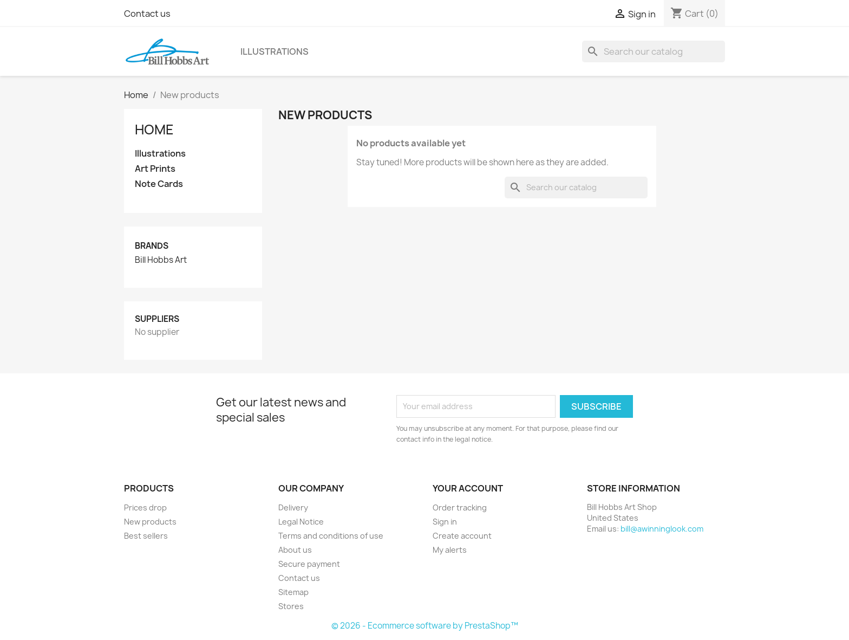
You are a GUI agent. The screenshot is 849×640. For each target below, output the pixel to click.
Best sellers (146, 536)
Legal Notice (301, 521)
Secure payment (309, 564)
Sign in (445, 521)
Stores (291, 606)
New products (150, 521)
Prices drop (145, 507)
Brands (151, 245)
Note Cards (159, 184)
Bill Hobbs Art (161, 260)
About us (295, 550)
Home (154, 129)
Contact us (147, 14)
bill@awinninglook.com (662, 528)
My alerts (450, 550)
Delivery (293, 507)
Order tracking (460, 507)
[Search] (653, 51)
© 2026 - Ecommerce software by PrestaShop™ (424, 625)
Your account (468, 488)
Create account (462, 536)
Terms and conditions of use (330, 536)
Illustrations (274, 51)
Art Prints (155, 168)
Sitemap (293, 592)
